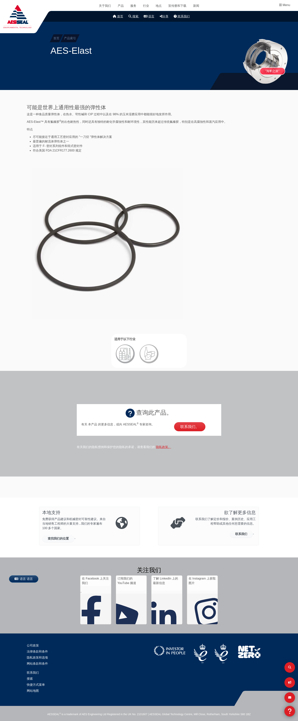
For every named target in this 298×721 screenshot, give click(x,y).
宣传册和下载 (177, 5)
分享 (164, 16)
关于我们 (105, 5)
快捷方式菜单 (36, 684)
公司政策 (33, 645)
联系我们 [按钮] (241, 534)
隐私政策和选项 (37, 657)
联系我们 (182, 16)
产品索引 (70, 38)
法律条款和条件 (37, 651)
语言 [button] (149, 16)
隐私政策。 (163, 447)
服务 (133, 5)
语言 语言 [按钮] (24, 578)
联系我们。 (189, 427)
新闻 (196, 5)
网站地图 (33, 690)
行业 (146, 5)
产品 (121, 5)
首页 (118, 16)
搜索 (133, 16)
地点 (159, 5)
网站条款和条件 (37, 663)
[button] (107, 243)
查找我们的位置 (58, 538)
